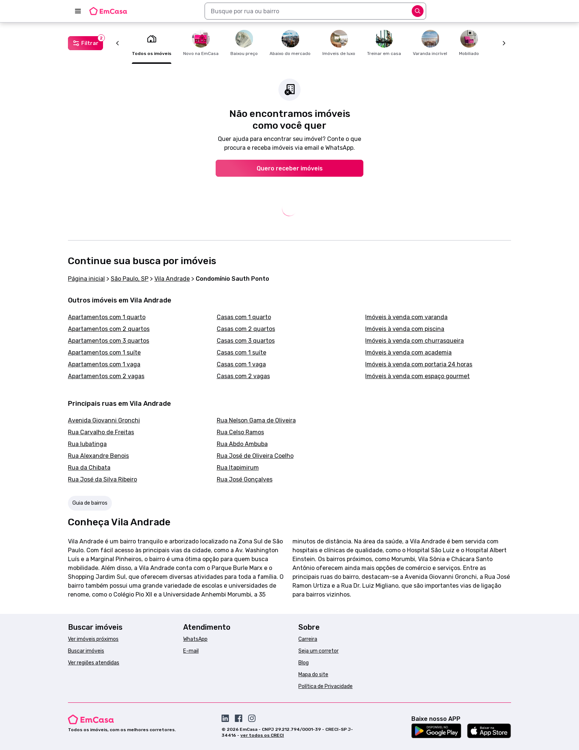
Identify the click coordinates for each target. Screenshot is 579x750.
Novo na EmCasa (201, 43)
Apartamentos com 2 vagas (106, 376)
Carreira (307, 639)
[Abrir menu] (77, 11)
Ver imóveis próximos (93, 639)
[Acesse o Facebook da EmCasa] (238, 718)
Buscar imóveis (86, 651)
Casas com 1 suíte (241, 352)
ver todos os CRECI (262, 735)
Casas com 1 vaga (241, 364)
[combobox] (315, 11)
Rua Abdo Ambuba (242, 443)
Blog (303, 663)
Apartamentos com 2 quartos (109, 328)
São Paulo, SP (129, 278)
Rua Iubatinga (87, 443)
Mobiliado (469, 43)
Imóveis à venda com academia (408, 352)
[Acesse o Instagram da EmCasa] (252, 718)
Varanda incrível (430, 43)
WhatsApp (195, 639)
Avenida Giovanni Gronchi (104, 420)
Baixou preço (244, 43)
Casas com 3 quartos (246, 340)
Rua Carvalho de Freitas (101, 432)
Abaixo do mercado (290, 43)
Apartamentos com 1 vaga (104, 364)
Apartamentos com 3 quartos (108, 340)
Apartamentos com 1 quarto (106, 317)
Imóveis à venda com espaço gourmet (417, 376)
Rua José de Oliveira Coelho (255, 455)
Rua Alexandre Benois (98, 455)
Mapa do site (313, 674)
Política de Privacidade (325, 686)
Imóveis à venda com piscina (404, 328)
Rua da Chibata (89, 467)
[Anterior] (117, 43)
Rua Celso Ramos (240, 432)
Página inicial (86, 278)
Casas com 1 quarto (244, 317)
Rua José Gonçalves (245, 479)
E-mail (191, 651)
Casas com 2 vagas (243, 376)
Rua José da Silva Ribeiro (102, 479)
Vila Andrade (172, 278)
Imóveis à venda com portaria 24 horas (418, 364)
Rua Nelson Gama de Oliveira (256, 420)
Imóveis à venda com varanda (406, 317)
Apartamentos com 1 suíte (104, 352)
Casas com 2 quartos (246, 328)
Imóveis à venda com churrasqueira (414, 340)
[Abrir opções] (417, 11)
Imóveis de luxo (338, 43)
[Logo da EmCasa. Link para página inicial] (108, 11)
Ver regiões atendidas (93, 663)
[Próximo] (504, 43)
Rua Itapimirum (238, 467)
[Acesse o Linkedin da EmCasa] (225, 718)
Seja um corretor (318, 651)
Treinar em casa (384, 43)
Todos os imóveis (151, 43)
